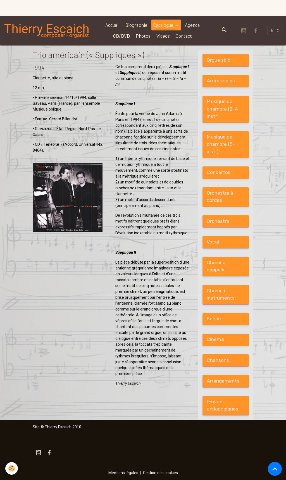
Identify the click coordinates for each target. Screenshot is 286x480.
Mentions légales (123, 473)
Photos (143, 36)
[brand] (47, 30)
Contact (184, 36)
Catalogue (163, 25)
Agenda (192, 25)
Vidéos (163, 36)
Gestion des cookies (160, 473)
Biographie (136, 25)
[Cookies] (12, 468)
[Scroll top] (275, 469)
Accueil (112, 25)
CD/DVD (121, 36)
